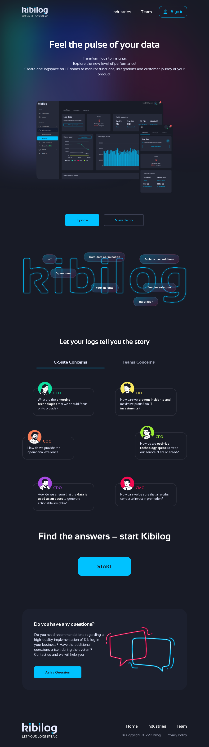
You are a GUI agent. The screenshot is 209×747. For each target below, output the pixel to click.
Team (146, 11)
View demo (124, 220)
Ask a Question (57, 672)
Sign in (173, 12)
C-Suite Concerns (70, 362)
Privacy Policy (177, 735)
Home (132, 726)
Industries (121, 11)
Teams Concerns (139, 362)
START (104, 566)
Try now (82, 220)
